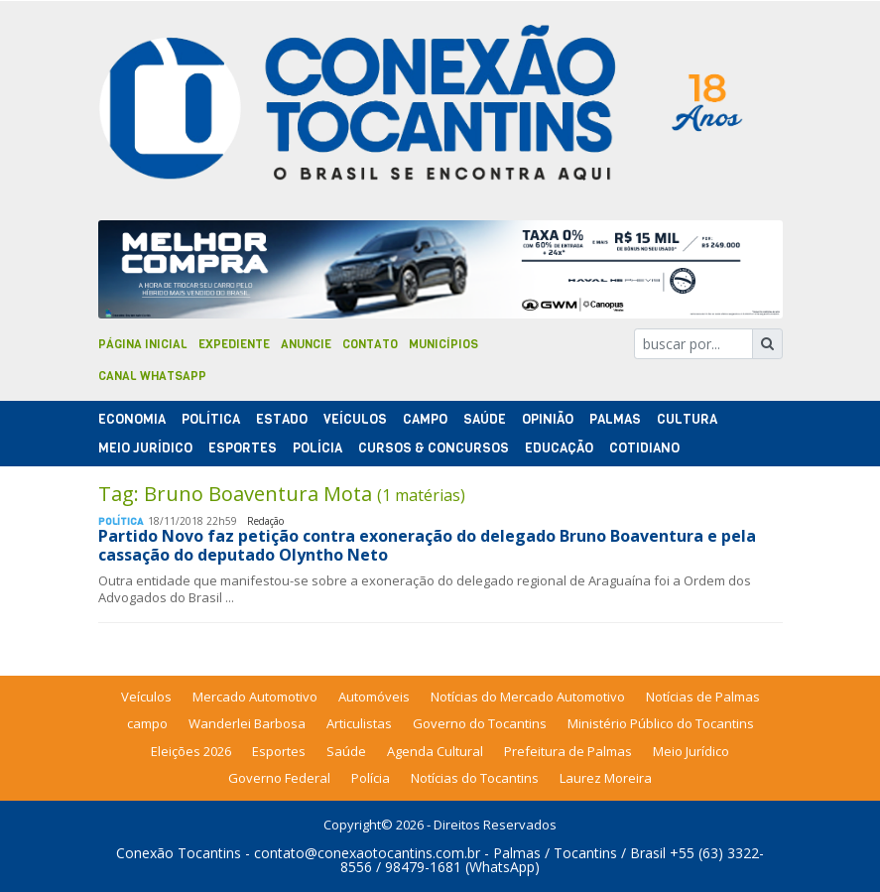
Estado (282, 419)
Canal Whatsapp (152, 376)
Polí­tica (211, 419)
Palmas (615, 419)
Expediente (234, 344)
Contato (370, 344)
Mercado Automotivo (254, 696)
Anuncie (306, 344)
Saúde (484, 419)
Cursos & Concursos (433, 448)
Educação (559, 448)
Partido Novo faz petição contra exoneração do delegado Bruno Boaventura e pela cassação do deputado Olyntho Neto (427, 545)
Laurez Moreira (606, 778)
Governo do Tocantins (480, 723)
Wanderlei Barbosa (247, 723)
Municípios (443, 344)
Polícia (370, 778)
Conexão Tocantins (178, 852)
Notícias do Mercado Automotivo (528, 696)
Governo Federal (279, 778)
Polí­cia (317, 448)
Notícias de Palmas (703, 696)
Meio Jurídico (145, 448)
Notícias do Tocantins (475, 778)
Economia (132, 419)
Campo (425, 419)
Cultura (687, 419)
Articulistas (359, 723)
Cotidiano (644, 448)
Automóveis (374, 696)
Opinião (547, 419)
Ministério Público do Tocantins (660, 723)
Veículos (355, 419)
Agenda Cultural (435, 751)
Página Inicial (143, 344)
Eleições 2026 (191, 751)
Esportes (242, 448)
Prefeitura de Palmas (568, 751)
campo (147, 723)
